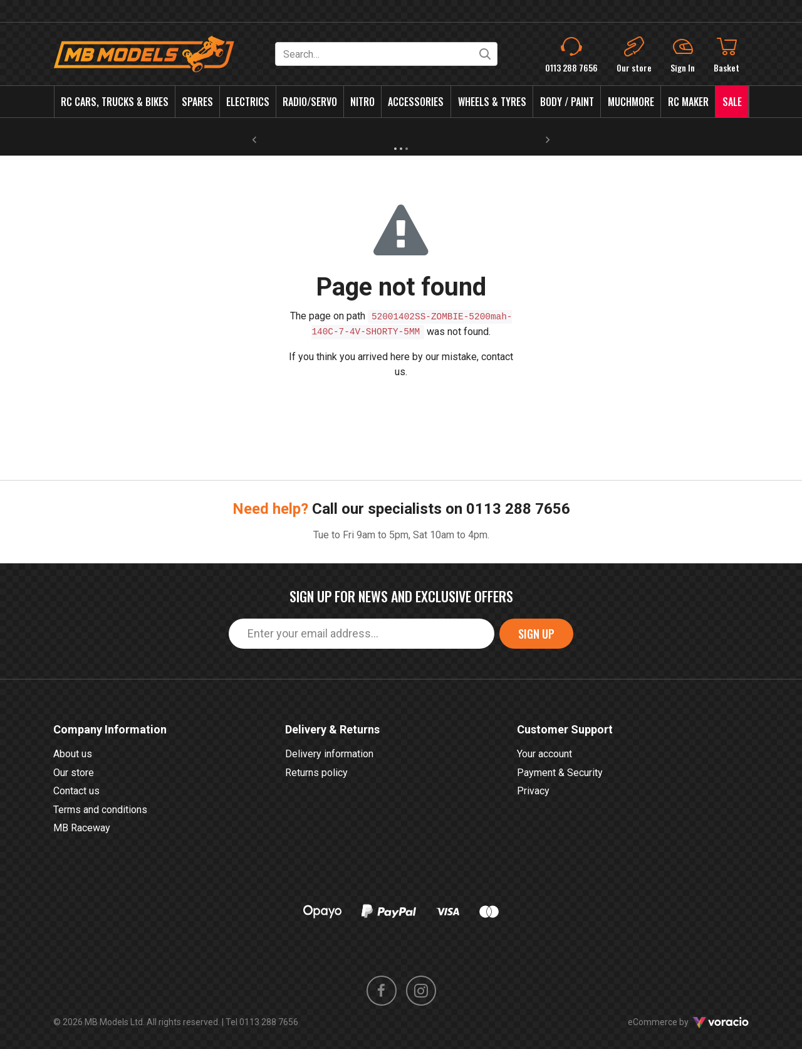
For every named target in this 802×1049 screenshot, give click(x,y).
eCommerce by (688, 1022)
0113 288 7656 (518, 509)
